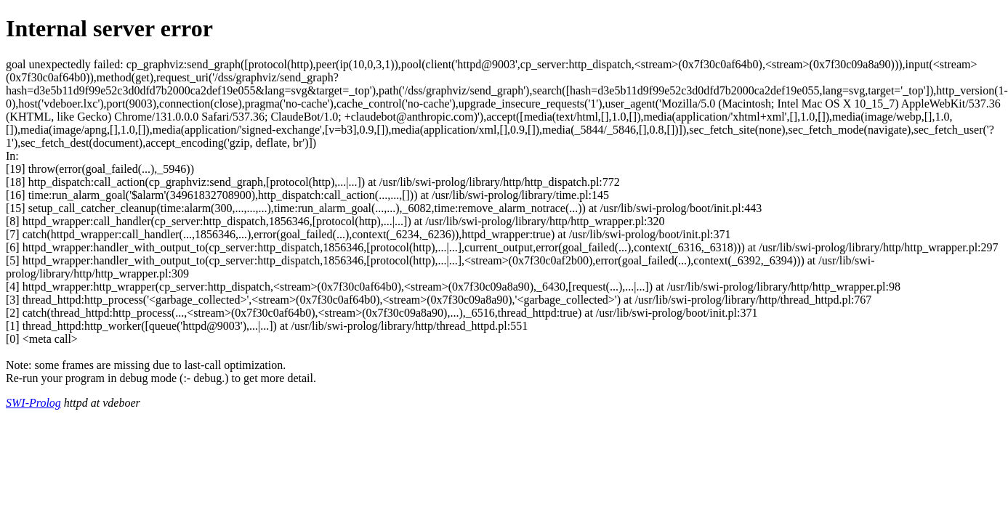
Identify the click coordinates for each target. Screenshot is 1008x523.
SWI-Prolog (33, 403)
